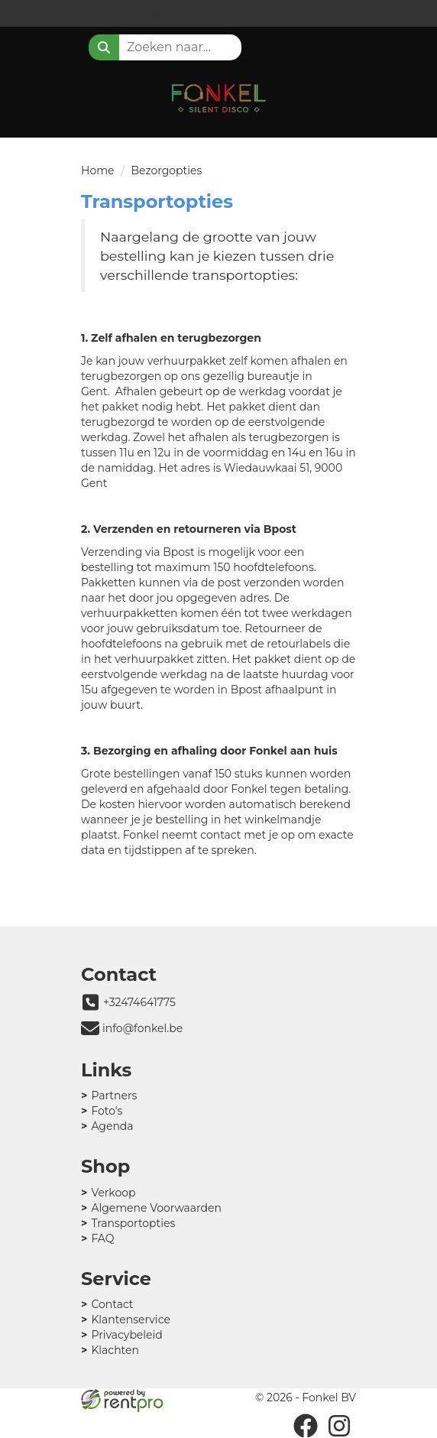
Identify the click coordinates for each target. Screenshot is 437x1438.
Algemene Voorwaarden (156, 1208)
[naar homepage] (218, 95)
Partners (114, 1095)
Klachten (115, 1350)
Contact (112, 1304)
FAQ (102, 1238)
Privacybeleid (126, 1335)
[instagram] (339, 1426)
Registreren (269, 14)
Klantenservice (130, 1319)
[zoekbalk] (180, 47)
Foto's (106, 1111)
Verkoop (113, 1192)
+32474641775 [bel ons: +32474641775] (139, 1002)
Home (97, 170)
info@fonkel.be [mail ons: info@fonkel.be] (142, 1028)
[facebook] (305, 1426)
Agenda (112, 1126)
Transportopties (133, 1223)
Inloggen (179, 14)
